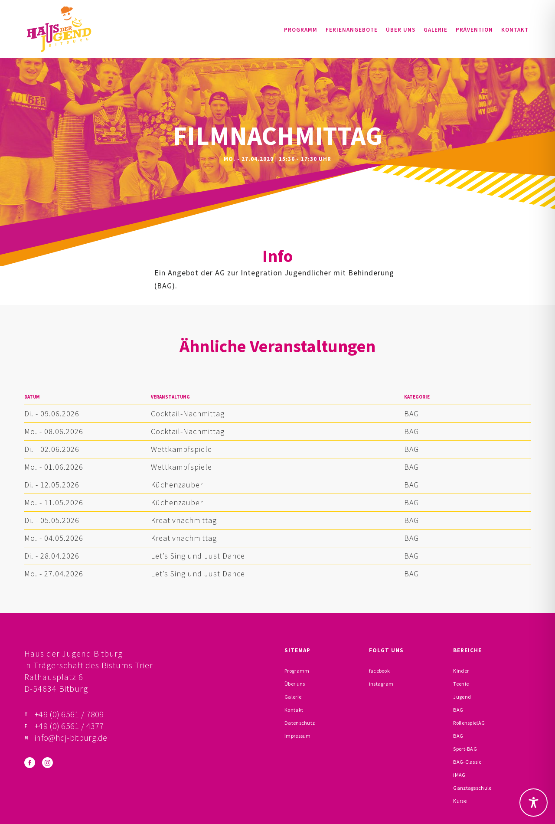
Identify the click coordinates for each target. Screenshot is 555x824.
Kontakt (515, 29)
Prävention (474, 29)
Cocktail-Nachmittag (188, 414)
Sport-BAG (465, 749)
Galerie (435, 29)
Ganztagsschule (472, 788)
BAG (411, 414)
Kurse (460, 801)
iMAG (459, 775)
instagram (381, 683)
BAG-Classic (467, 762)
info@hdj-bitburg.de (71, 737)
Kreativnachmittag (184, 520)
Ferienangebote (352, 29)
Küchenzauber (177, 485)
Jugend (462, 696)
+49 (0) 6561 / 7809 (69, 714)
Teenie (461, 683)
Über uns (400, 29)
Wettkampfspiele (181, 449)
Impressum (297, 735)
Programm (300, 29)
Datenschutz (299, 722)
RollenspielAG (469, 722)
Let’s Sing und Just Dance (198, 556)
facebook (379, 670)
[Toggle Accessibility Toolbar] (533, 802)
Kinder (461, 670)
